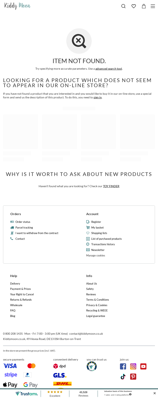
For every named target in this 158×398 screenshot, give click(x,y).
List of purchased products (106, 238)
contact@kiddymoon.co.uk (86, 333)
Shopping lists (99, 233)
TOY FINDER (111, 186)
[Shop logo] (17, 6)
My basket (97, 227)
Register (96, 221)
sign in (98, 97)
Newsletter (98, 250)
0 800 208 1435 (13, 333)
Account (92, 214)
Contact (20, 238)
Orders (15, 214)
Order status (22, 221)
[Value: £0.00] (144, 6)
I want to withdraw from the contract (36, 233)
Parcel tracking (24, 227)
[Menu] (153, 6)
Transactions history (103, 244)
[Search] (123, 6)
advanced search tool (108, 68)
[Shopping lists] (134, 6)
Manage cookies (95, 255)
